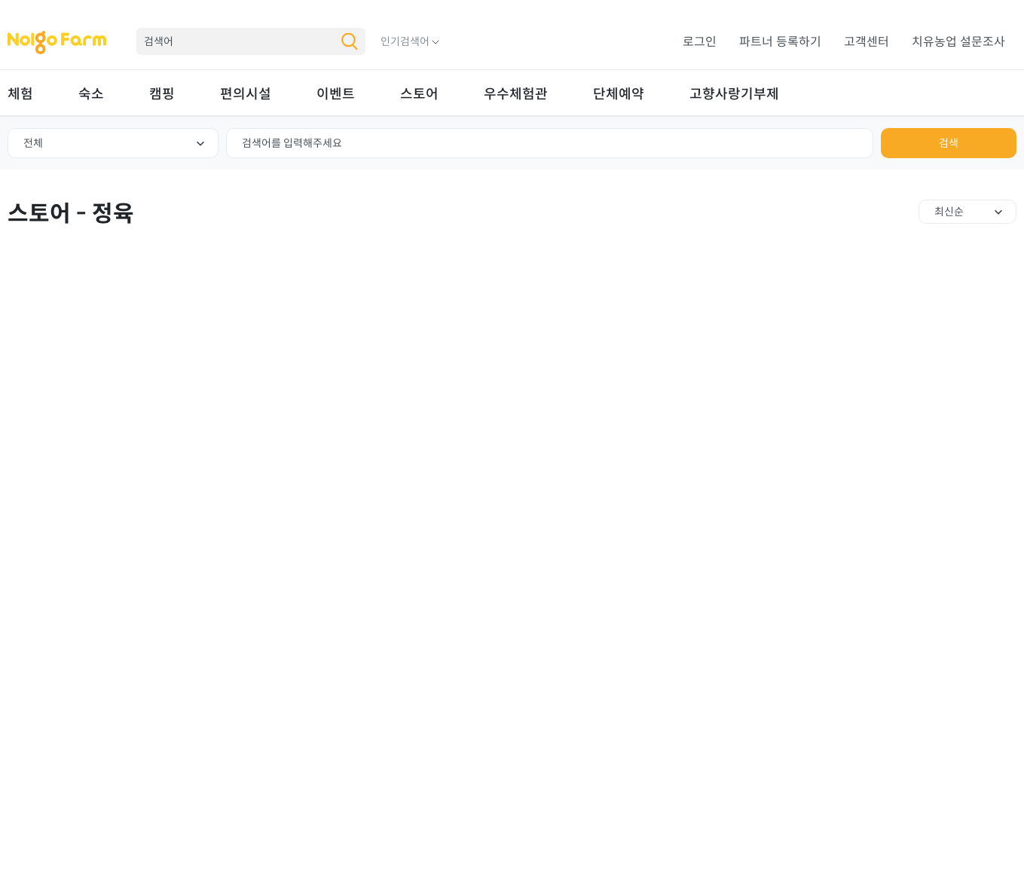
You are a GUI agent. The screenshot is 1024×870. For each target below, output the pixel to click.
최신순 (949, 211)
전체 (33, 143)
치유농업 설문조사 (958, 42)
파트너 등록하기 (780, 42)
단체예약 (618, 94)
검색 (948, 143)
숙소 (91, 94)
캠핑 (162, 94)
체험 (20, 94)
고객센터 (866, 42)
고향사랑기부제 (734, 94)
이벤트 (335, 94)
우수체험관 (516, 94)
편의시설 (245, 94)
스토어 (419, 94)
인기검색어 (405, 41)
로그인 (700, 42)
